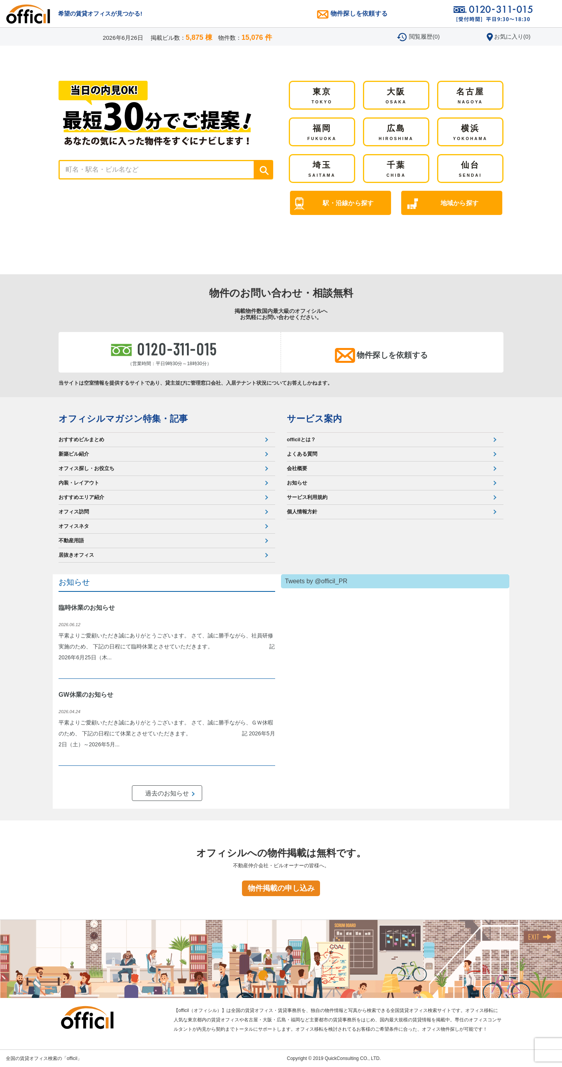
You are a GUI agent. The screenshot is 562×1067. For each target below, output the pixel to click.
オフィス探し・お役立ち (86, 468)
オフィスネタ (74, 526)
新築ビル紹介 (74, 454)
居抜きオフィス (76, 555)
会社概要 (297, 468)
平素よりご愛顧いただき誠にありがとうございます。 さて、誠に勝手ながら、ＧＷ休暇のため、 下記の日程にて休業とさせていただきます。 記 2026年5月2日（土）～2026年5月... (167, 733)
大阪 (396, 96)
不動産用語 (71, 540)
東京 (321, 96)
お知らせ (297, 483)
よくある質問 (302, 454)
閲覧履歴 (424, 36)
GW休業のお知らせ (86, 694)
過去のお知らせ (167, 793)
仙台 (470, 169)
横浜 (470, 133)
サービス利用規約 (307, 497)
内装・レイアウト (79, 483)
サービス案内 (314, 419)
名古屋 (470, 96)
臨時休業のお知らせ (87, 607)
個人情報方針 (302, 512)
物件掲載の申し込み (281, 888)
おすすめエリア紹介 (81, 497)
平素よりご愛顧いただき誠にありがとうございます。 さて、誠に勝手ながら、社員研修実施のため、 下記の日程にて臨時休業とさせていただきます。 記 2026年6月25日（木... (167, 646)
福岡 (321, 133)
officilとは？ (301, 439)
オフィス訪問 (74, 512)
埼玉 (322, 169)
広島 (396, 133)
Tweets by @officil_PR (316, 581)
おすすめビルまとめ (81, 439)
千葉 (396, 169)
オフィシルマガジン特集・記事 (123, 419)
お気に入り (512, 36)
